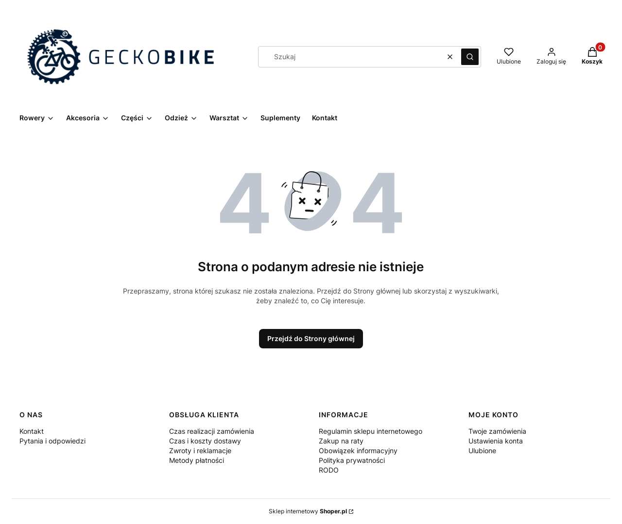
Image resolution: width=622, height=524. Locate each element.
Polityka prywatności (352, 460)
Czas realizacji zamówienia (211, 431)
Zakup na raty (341, 441)
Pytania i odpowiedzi (52, 441)
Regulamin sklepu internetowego (370, 431)
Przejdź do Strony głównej (311, 338)
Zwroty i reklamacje (200, 450)
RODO (329, 470)
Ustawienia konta (495, 441)
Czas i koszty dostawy (205, 441)
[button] (470, 57)
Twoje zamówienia (497, 431)
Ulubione (482, 450)
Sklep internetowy (308, 511)
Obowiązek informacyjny (358, 450)
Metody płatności (196, 460)
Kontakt (31, 431)
